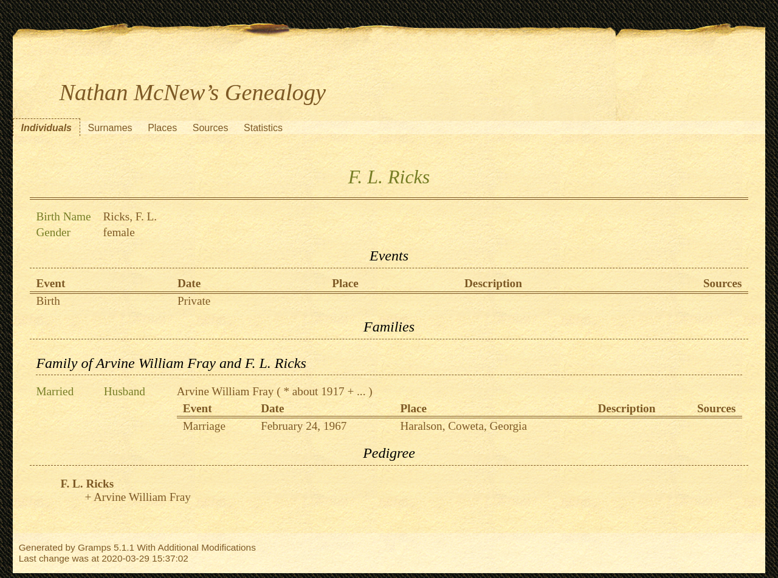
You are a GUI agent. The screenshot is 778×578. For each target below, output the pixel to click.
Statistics (263, 128)
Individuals (46, 128)
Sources (211, 128)
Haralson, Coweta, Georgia (463, 426)
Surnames (110, 128)
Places (162, 128)
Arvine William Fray (225, 391)
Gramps (94, 547)
